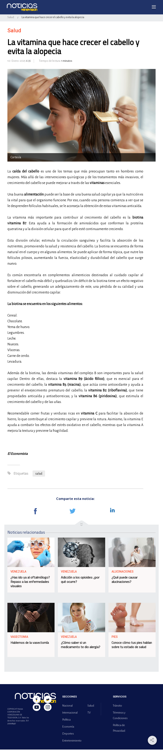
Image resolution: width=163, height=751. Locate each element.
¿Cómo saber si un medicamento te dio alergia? (80, 646)
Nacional (67, 707)
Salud (10, 18)
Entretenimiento (71, 742)
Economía (68, 728)
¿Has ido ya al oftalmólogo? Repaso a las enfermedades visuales (30, 583)
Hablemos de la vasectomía (29, 644)
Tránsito (117, 707)
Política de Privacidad (119, 729)
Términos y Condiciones (120, 717)
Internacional (70, 714)
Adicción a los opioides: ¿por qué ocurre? (80, 581)
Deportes (68, 735)
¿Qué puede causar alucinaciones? (124, 581)
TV (89, 714)
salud (38, 475)
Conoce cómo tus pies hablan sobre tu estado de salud (132, 646)
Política (66, 721)
